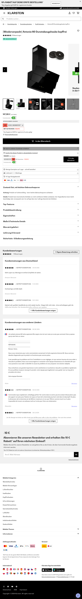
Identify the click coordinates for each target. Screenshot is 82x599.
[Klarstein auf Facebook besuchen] (8, 586)
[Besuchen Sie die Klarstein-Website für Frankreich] (14, 569)
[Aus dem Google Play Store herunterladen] (59, 570)
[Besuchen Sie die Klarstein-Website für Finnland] (18, 573)
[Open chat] (78, 595)
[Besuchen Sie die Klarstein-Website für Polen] (4, 573)
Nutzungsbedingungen (63, 576)
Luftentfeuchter (8, 489)
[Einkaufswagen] (78, 13)
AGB (15, 590)
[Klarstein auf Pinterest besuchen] (16, 586)
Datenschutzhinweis (73, 459)
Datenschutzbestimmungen (48, 576)
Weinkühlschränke (9, 482)
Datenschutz (7, 590)
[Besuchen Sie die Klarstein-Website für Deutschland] (4, 569)
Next (77, 69)
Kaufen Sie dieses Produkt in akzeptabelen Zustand (21, 153)
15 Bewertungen (16, 35)
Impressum (23, 590)
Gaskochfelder (8, 524)
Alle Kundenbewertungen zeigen (43, 310)
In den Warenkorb (41, 141)
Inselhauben (7, 493)
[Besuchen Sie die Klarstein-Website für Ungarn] (35, 569)
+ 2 (73, 104)
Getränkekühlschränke (10, 509)
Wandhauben (7, 516)
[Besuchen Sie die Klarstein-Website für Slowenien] (32, 573)
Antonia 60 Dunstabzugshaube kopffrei (58, 24)
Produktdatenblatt (6, 117)
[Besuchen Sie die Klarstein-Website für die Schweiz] (11, 569)
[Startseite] (5, 24)
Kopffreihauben (39, 24)
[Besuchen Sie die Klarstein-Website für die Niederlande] (25, 573)
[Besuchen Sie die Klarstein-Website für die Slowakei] (28, 569)
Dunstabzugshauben (26, 24)
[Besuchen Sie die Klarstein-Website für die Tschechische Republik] (32, 569)
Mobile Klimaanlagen (10, 485)
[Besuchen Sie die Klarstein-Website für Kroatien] (7, 573)
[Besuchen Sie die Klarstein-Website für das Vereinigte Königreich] (25, 569)
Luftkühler (6, 513)
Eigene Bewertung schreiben (66, 252)
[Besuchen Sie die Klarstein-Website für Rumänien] (11, 573)
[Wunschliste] (74, 13)
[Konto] (69, 13)
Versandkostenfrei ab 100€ (70, 8)
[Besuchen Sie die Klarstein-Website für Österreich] (7, 569)
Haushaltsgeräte (12, 24)
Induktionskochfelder (10, 520)
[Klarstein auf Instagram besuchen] (4, 586)
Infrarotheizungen (9, 501)
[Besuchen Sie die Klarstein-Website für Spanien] (21, 569)
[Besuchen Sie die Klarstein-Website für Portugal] (28, 573)
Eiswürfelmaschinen (9, 505)
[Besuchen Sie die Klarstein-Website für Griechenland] (35, 573)
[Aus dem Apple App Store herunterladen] (47, 570)
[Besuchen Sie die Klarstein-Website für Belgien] (21, 573)
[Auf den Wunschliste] (78, 31)
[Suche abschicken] (3, 19)
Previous (4, 69)
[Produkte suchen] (41, 19)
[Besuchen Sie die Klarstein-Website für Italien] (18, 569)
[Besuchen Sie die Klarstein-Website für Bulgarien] (14, 573)
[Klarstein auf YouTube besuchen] (12, 586)
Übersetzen (74, 383)
